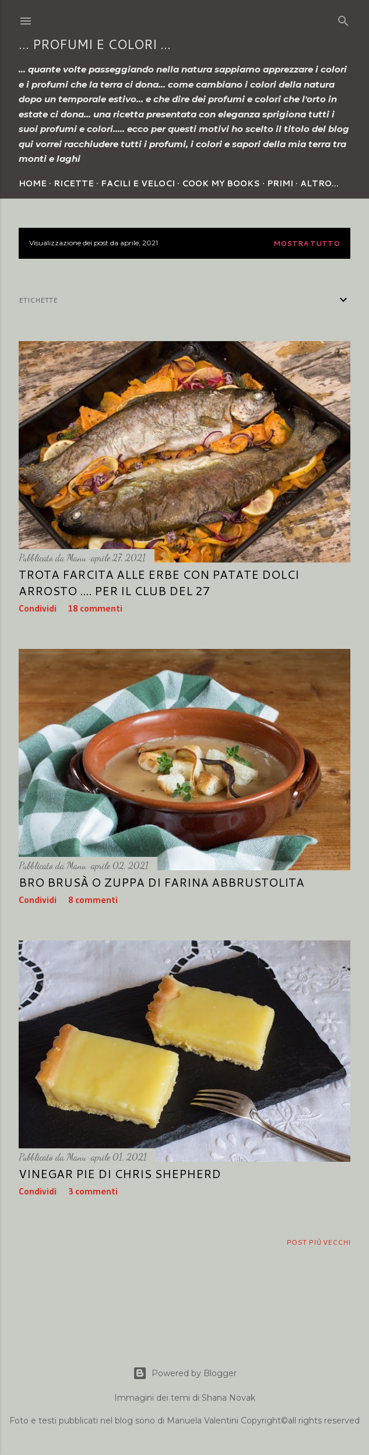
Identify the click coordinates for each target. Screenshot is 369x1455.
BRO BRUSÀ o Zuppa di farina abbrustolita (161, 882)
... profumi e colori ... (95, 44)
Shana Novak (228, 1398)
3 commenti (93, 1192)
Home (33, 183)
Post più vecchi (318, 1242)
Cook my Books (221, 183)
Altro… (319, 183)
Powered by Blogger (185, 1373)
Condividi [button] (38, 609)
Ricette (74, 183)
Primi (280, 183)
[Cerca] (343, 18)
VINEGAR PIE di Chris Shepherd (120, 1173)
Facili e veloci (138, 183)
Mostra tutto (306, 243)
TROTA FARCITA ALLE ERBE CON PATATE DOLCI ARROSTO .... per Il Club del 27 (159, 582)
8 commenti (93, 900)
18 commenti (95, 609)
